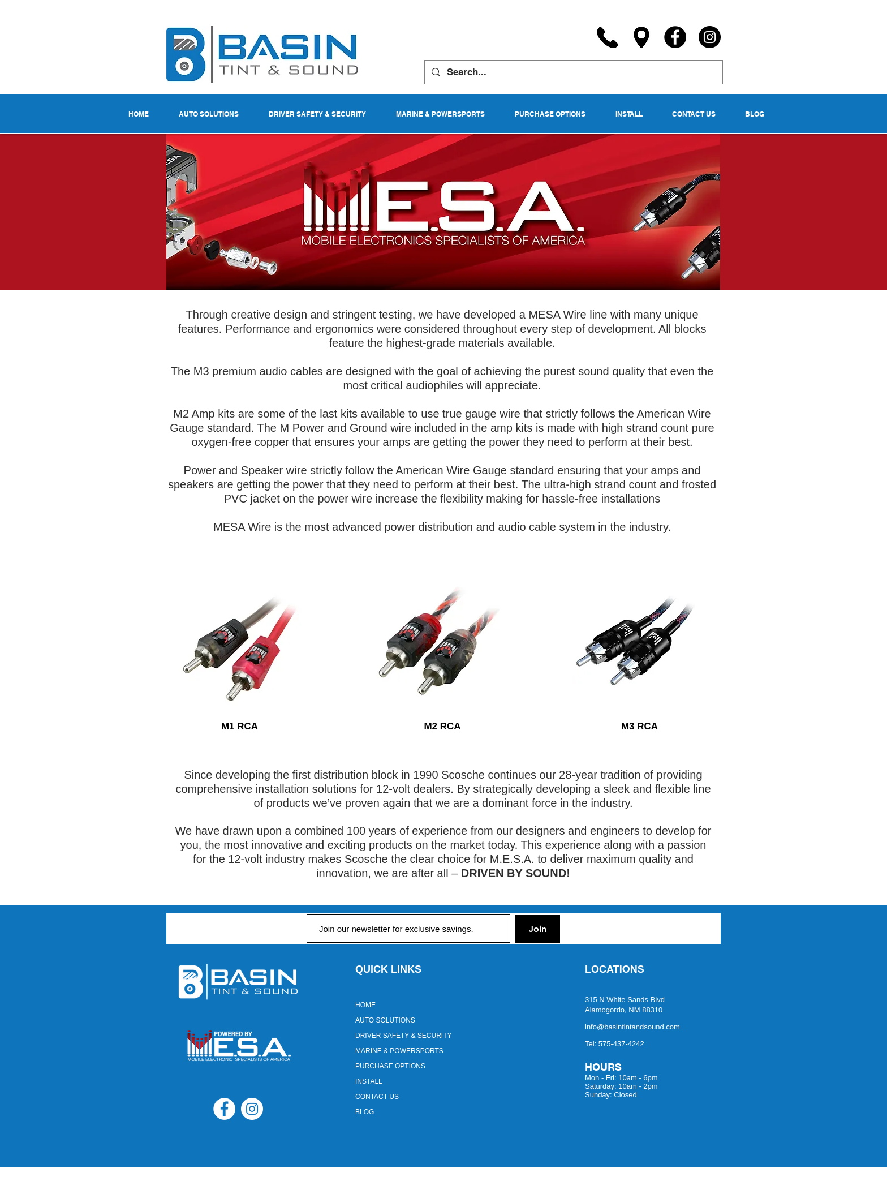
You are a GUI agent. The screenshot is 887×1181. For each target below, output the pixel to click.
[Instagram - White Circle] (252, 1109)
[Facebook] (675, 37)
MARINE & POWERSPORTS (399, 1051)
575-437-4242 (621, 1044)
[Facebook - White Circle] (224, 1109)
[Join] (537, 929)
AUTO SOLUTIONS (385, 1020)
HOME (365, 1005)
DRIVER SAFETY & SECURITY (403, 1036)
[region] (239, 636)
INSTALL (368, 1081)
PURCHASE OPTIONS (390, 1066)
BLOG (364, 1112)
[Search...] (573, 72)
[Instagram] (710, 37)
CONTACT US (377, 1097)
